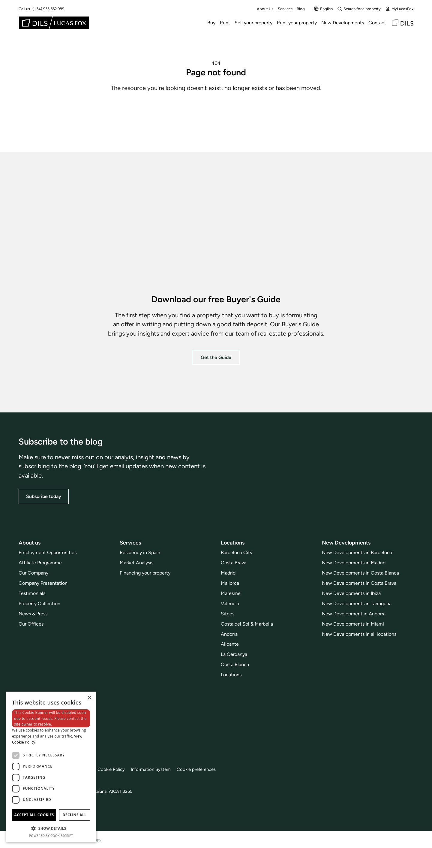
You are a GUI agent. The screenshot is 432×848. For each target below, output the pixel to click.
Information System (158, 769)
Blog (301, 9)
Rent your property (297, 23)
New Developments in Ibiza (351, 593)
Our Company (33, 573)
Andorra (229, 634)
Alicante (230, 644)
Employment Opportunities (47, 552)
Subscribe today (43, 496)
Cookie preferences (206, 769)
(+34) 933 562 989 (48, 9)
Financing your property (145, 573)
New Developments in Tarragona (357, 603)
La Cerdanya (234, 654)
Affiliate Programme (40, 563)
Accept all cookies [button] (34, 814)
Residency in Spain (140, 552)
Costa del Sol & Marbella (247, 623)
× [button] (89, 698)
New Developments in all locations (359, 634)
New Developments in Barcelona (357, 552)
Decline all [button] (75, 814)
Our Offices (31, 623)
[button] (51, 828)
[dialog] (51, 767)
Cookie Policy (116, 769)
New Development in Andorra (354, 614)
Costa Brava (233, 563)
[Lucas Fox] (54, 22)
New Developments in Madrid (354, 563)
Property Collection (39, 603)
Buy (211, 23)
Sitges (227, 614)
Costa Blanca (235, 664)
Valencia (230, 603)
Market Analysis (136, 563)
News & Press (33, 614)
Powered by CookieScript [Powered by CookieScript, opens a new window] (51, 835)
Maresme (231, 593)
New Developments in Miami (353, 623)
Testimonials (32, 593)
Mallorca (230, 583)
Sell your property (253, 23)
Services (285, 9)
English (323, 8)
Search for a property (359, 8)
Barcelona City (236, 552)
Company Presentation (43, 583)
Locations (231, 674)
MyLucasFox (399, 8)
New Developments (342, 23)
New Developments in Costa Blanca (360, 573)
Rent (225, 23)
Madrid (228, 573)
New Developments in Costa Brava (359, 583)
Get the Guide (216, 357)
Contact (377, 23)
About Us (265, 9)
